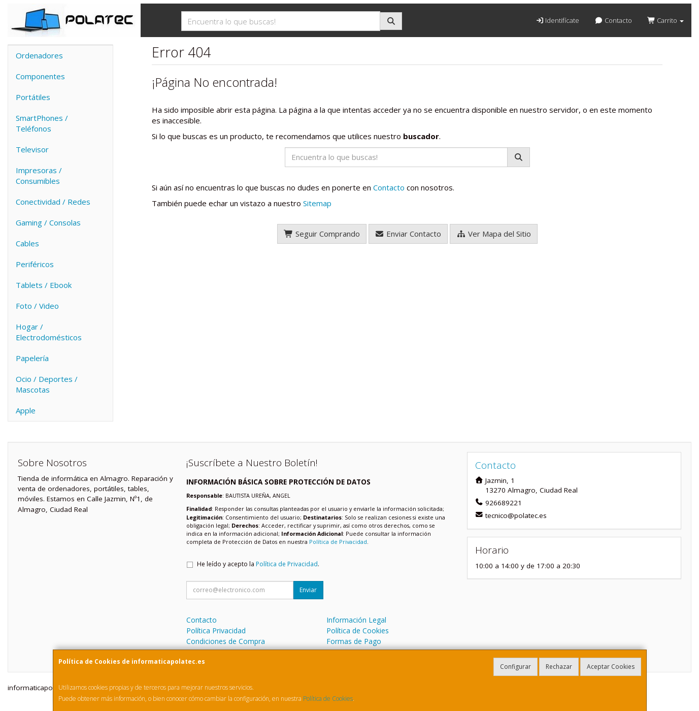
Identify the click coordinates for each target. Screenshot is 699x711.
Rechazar (559, 666)
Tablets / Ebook (44, 285)
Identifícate (557, 20)
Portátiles (33, 97)
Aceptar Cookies (611, 666)
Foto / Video (37, 306)
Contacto (612, 20)
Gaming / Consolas (48, 222)
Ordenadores (39, 55)
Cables (27, 243)
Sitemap (317, 203)
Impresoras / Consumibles (39, 175)
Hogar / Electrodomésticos (49, 331)
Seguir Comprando (322, 234)
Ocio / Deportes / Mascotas (47, 384)
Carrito (665, 20)
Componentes (40, 76)
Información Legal (356, 620)
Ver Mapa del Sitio (493, 234)
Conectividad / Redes (53, 202)
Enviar (308, 590)
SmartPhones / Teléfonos (42, 123)
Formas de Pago (353, 641)
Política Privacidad (216, 630)
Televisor (32, 149)
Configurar (515, 666)
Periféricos (35, 264)
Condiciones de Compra (225, 641)
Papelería (32, 358)
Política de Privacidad (338, 541)
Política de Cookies (328, 698)
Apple (26, 410)
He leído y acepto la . (258, 564)
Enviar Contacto (408, 234)
